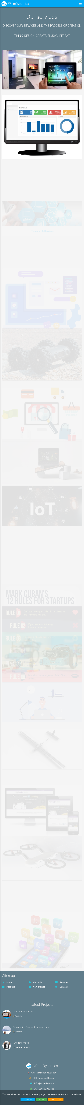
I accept (41, 1099)
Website (18, 1016)
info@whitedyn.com (44, 1083)
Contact (61, 987)
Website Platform (22, 1047)
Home (7, 982)
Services (61, 982)
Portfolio (8, 987)
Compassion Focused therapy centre (31, 1027)
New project (37, 987)
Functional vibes (21, 1042)
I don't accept (55, 1099)
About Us (35, 982)
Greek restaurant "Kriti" (24, 1011)
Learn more (27, 1099)
